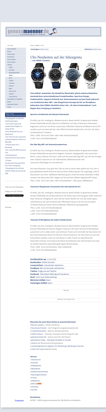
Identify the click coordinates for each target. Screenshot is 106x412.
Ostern (9, 107)
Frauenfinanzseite (38, 331)
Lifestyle (37, 45)
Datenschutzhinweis (39, 371)
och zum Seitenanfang (47, 277)
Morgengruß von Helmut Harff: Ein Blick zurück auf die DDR (15, 171)
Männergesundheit (14, 73)
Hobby (11, 67)
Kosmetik (11, 70)
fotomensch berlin (39, 328)
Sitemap (34, 386)
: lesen (40, 280)
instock (34, 343)
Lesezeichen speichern (53, 265)
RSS (32, 383)
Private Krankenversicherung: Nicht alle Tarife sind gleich (15, 163)
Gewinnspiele (11, 54)
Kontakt (34, 362)
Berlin (10, 88)
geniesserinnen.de (38, 337)
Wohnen (11, 86)
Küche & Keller (11, 59)
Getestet (11, 94)
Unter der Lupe (37, 349)
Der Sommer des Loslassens (16, 137)
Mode (11, 75)
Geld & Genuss (37, 334)
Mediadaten (36, 365)
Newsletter (35, 368)
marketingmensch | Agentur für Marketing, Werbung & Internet (57, 346)
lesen (41, 283)
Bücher (9, 51)
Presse (34, 377)
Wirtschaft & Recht (12, 104)
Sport (10, 78)
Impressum (36, 359)
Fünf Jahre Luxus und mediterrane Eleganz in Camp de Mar (13, 126)
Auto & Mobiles (11, 49)
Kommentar (10, 57)
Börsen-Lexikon (37, 325)
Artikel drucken (48, 262)
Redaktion (35, 380)
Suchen (34, 389)
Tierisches (11, 83)
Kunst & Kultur (11, 62)
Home (32, 45)
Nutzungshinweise (38, 374)
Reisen (9, 102)
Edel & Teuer (12, 91)
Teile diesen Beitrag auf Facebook (54, 274)
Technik (11, 80)
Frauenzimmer (13, 96)
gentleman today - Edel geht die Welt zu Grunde (51, 340)
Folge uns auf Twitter (47, 271)
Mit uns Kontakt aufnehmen (52, 268)
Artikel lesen (40, 49)
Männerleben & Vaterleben (14, 99)
